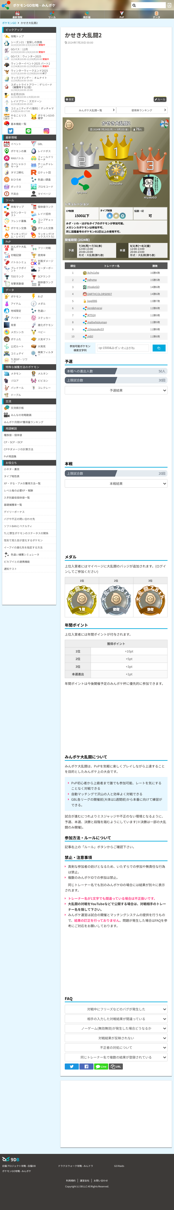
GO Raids (119, 1165)
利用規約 (71, 1180)
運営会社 (84, 1180)
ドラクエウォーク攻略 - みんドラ (75, 1165)
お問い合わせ (101, 1180)
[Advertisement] (117, 425)
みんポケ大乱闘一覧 (90, 110)
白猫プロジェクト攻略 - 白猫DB (19, 1165)
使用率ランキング (141, 110)
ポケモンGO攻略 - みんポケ (34, 5)
